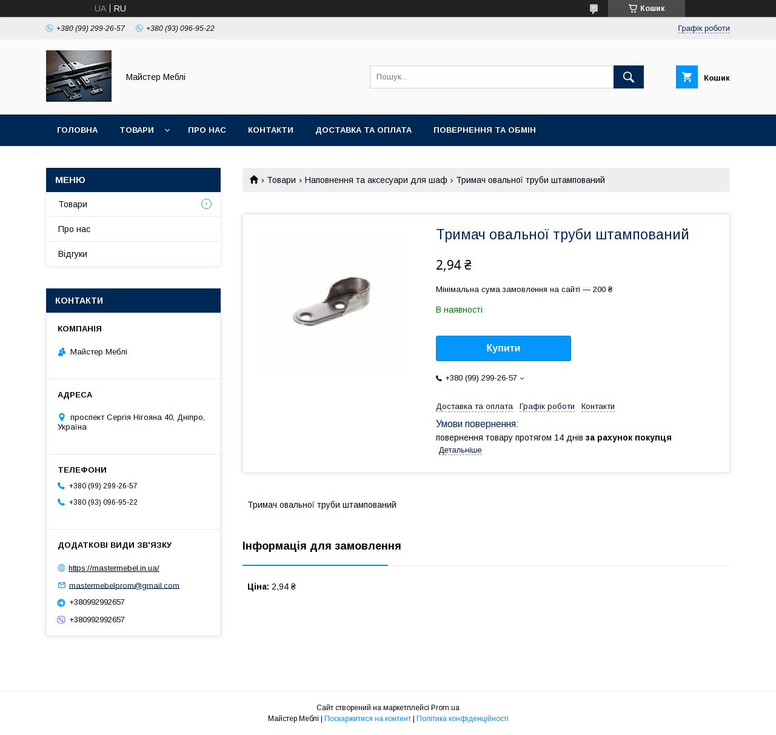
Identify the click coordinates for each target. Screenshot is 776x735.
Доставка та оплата (363, 130)
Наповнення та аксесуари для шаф (376, 180)
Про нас (207, 130)
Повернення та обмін (484, 130)
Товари (136, 130)
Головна (77, 130)
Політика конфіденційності (462, 718)
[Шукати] (629, 76)
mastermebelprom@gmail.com (124, 585)
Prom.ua (445, 707)
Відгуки (72, 254)
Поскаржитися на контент (367, 718)
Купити (504, 348)
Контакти (270, 130)
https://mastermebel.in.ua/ (114, 568)
